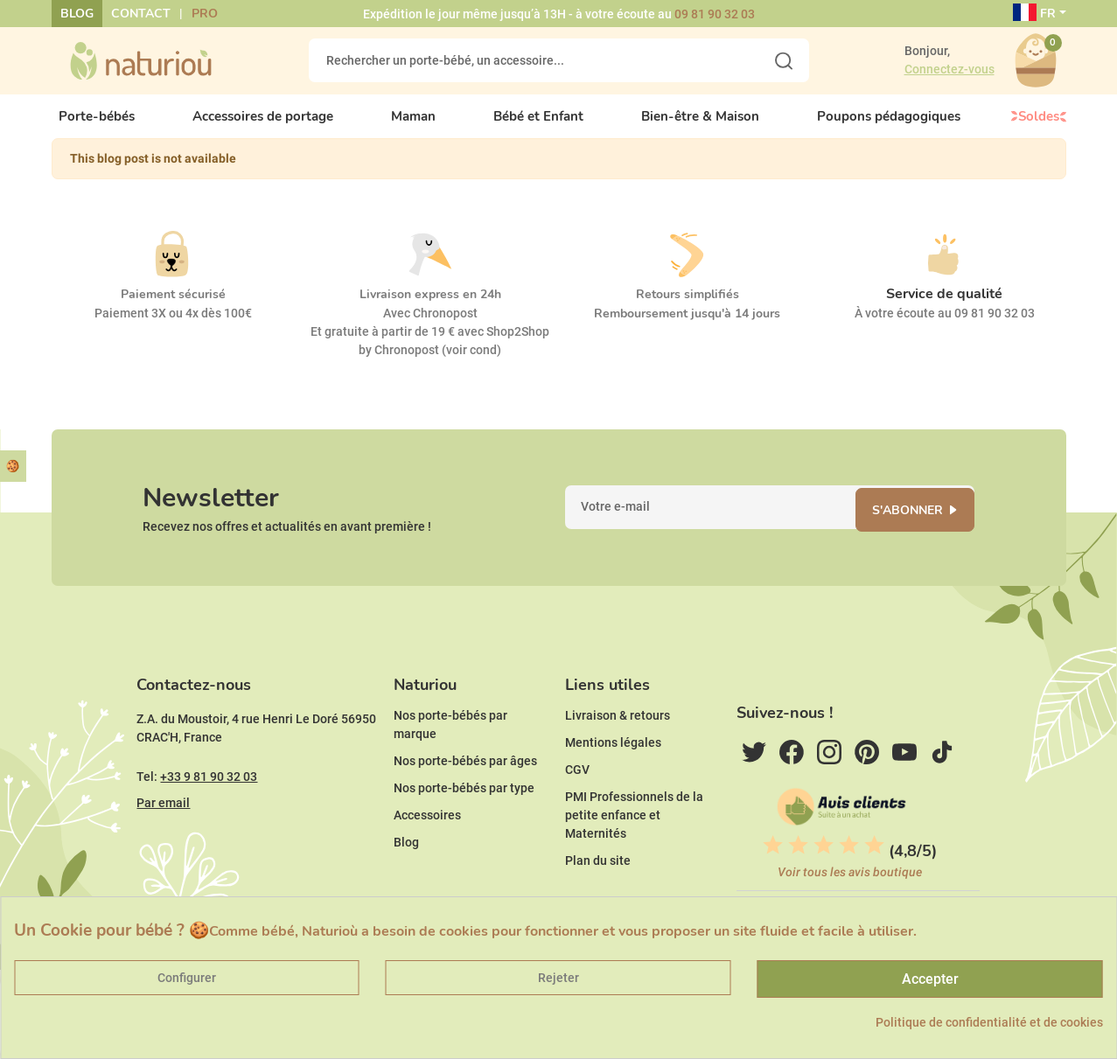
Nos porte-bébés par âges (465, 782)
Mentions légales (613, 763)
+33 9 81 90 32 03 (208, 798)
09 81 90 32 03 (714, 14)
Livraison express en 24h (430, 305)
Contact (141, 13)
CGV (577, 791)
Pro (205, 13)
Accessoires (427, 836)
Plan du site (598, 881)
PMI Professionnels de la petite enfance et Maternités (634, 836)
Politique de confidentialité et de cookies (989, 1022)
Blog (77, 13)
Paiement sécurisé (173, 305)
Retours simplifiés (687, 305)
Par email (163, 824)
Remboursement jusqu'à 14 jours (687, 325)
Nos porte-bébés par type (464, 809)
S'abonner (912, 524)
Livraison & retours (617, 736)
